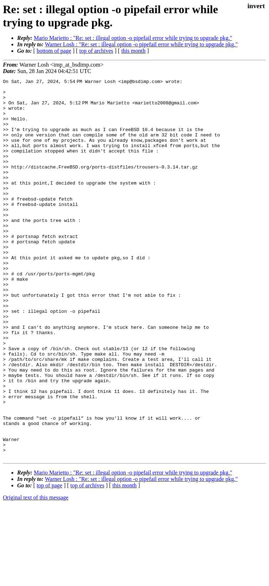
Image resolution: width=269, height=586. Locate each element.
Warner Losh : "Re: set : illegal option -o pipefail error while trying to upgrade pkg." (141, 44)
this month (133, 51)
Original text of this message (35, 573)
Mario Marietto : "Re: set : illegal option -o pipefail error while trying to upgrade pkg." (133, 38)
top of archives (96, 51)
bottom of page (54, 51)
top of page (49, 561)
